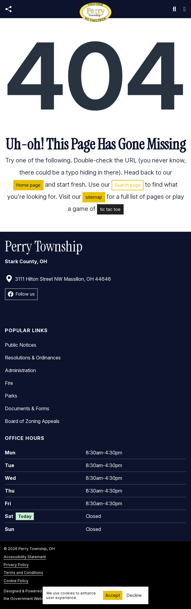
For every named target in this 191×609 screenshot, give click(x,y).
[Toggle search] (174, 9)
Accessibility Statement (25, 557)
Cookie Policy (16, 580)
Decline (134, 595)
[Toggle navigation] (184, 9)
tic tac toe (110, 209)
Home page (28, 185)
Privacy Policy (16, 564)
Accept (112, 595)
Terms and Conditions (23, 572)
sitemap (94, 197)
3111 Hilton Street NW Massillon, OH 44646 (58, 278)
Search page (128, 185)
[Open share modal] (8, 9)
